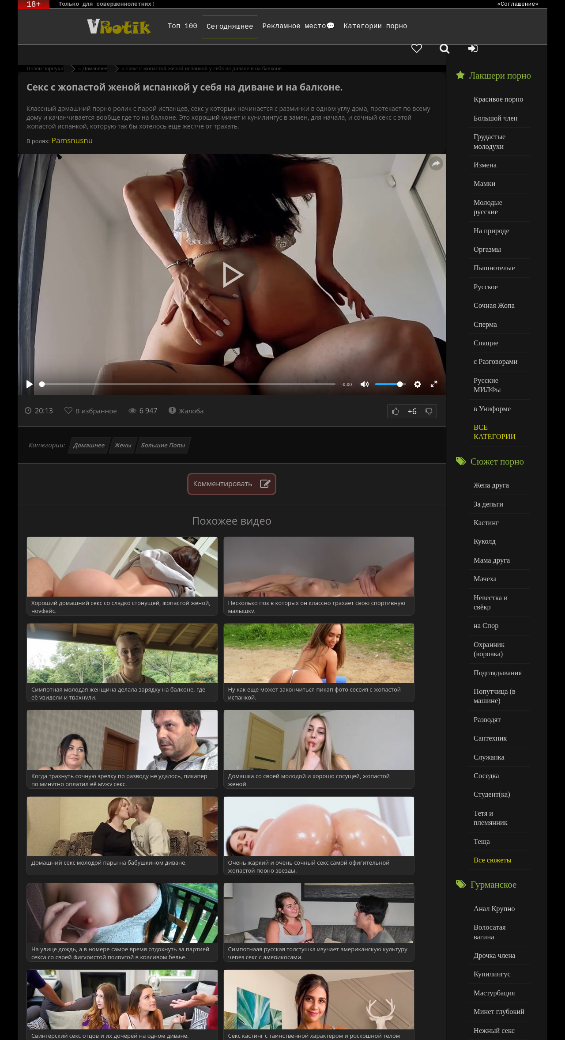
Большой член (494, 101)
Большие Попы (163, 430)
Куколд (483, 488)
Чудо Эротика (89, 26)
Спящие (485, 306)
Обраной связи (291, 1028)
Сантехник (489, 666)
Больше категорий (499, 982)
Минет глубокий (497, 910)
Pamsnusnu (71, 125)
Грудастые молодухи (488, 123)
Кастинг (485, 470)
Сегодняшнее (210, 27)
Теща (481, 756)
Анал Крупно (493, 821)
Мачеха (484, 524)
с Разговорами (494, 324)
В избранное (98, 395)
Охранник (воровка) (488, 582)
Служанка (488, 684)
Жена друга (490, 434)
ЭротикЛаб (40, 1021)
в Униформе (491, 360)
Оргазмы (486, 217)
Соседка (485, 702)
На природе (490, 199)
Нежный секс (492, 928)
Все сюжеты (491, 773)
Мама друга (490, 506)
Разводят (486, 648)
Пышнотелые (492, 235)
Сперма (484, 288)
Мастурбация (492, 892)
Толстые (485, 946)
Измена (484, 145)
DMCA (186, 1021)
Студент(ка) (490, 720)
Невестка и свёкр (498, 541)
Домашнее (89, 430)
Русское (485, 253)
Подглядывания (496, 604)
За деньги (487, 452)
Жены (123, 430)
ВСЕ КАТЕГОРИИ (493, 382)
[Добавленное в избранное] (455, 26)
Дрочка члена (493, 857)
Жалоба (190, 395)
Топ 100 (163, 26)
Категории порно (356, 26)
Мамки (483, 163)
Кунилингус (490, 874)
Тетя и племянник (499, 737)
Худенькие (488, 964)
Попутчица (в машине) (493, 626)
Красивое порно (496, 83)
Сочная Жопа (492, 271)
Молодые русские (499, 181)
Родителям (385, 1021)
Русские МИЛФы (498, 342)
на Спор (485, 559)
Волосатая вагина (498, 839)
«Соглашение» (518, 4)
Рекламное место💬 (279, 26)
